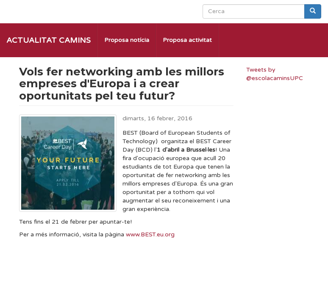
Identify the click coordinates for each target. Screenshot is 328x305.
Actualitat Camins (48, 40)
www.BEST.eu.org (150, 234)
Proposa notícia (126, 40)
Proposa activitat (187, 40)
